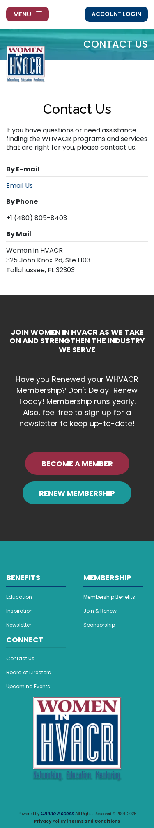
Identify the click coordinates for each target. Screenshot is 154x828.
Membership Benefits (109, 596)
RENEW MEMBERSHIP (77, 493)
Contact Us (20, 658)
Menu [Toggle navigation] (27, 14)
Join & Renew (100, 610)
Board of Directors (28, 672)
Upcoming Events (28, 686)
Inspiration (19, 610)
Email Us (19, 185)
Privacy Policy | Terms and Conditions (77, 821)
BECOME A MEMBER (77, 463)
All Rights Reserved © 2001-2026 (105, 814)
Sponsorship (99, 624)
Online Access (57, 814)
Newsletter (18, 624)
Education (19, 596)
